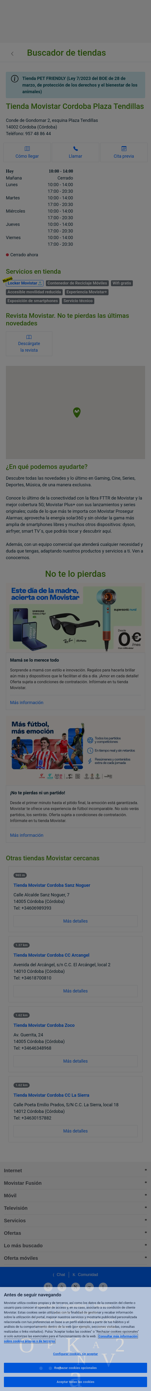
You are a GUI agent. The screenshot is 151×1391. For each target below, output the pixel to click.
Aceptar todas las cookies (76, 1382)
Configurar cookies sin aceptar (75, 1354)
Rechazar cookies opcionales (75, 1368)
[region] (75, 1339)
